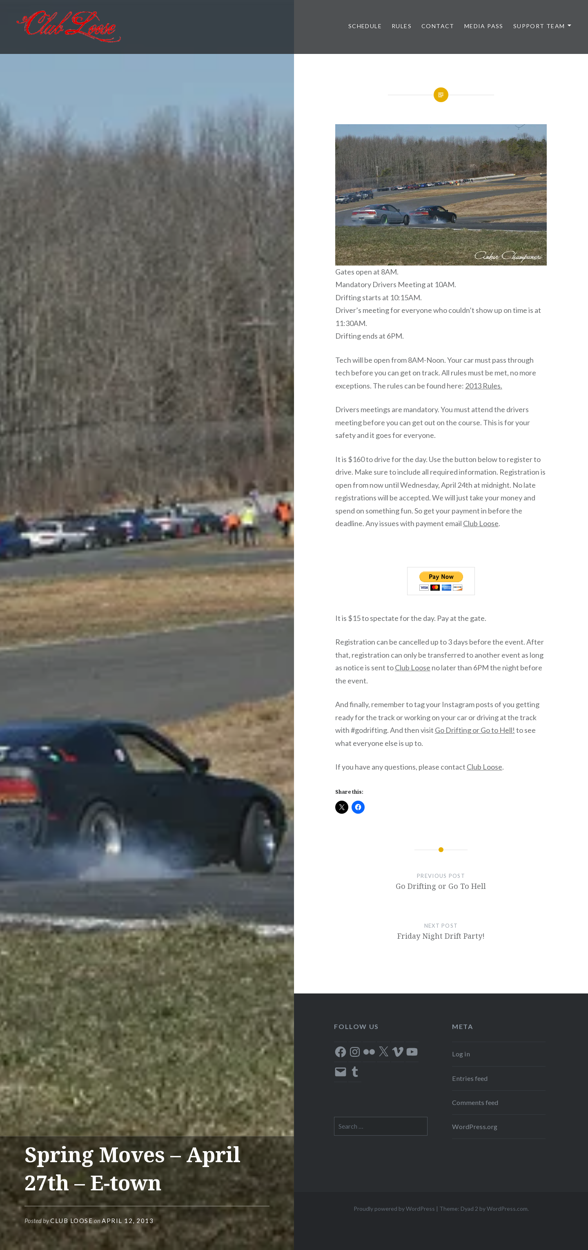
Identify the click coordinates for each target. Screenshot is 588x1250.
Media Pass (483, 25)
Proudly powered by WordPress (394, 1208)
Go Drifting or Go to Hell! (475, 729)
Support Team (539, 25)
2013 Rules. (483, 385)
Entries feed (470, 1078)
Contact (437, 25)
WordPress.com (507, 1208)
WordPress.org (474, 1126)
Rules (402, 25)
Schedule (365, 25)
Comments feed (475, 1102)
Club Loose (71, 1220)
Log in (461, 1054)
